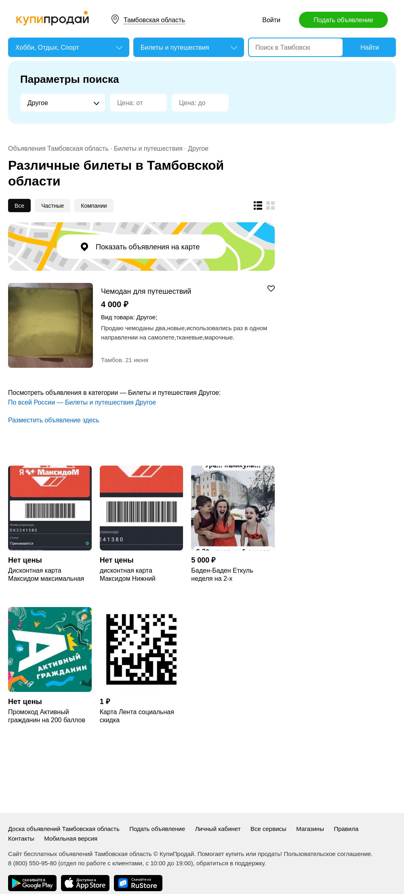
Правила (346, 828)
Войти (271, 20)
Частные (52, 205)
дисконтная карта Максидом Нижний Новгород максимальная (137, 575)
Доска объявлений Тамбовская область (64, 828)
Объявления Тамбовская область (58, 148)
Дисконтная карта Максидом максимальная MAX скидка (46, 575)
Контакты (21, 838)
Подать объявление (343, 20)
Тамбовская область (154, 20)
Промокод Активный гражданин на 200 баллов (46, 715)
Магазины (310, 828)
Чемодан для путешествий (146, 291)
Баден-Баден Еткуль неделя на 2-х (222, 574)
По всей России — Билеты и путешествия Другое (82, 402)
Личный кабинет (218, 828)
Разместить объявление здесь (53, 420)
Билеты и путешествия (148, 148)
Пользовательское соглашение (327, 853)
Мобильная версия (70, 838)
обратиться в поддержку (230, 863)
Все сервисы (268, 828)
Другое (198, 148)
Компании (94, 205)
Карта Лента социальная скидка (137, 715)
